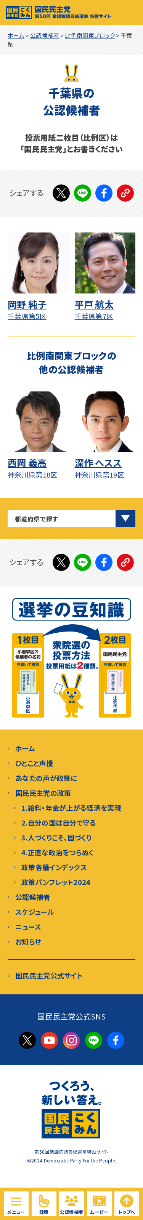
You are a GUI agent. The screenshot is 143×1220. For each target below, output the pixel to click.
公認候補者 (32, 897)
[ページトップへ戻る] (126, 1203)
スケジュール (34, 912)
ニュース (28, 926)
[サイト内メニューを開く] (16, 1203)
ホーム (25, 748)
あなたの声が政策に (46, 778)
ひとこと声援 (34, 763)
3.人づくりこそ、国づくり (56, 837)
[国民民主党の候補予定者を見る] (71, 1203)
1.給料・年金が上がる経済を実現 (71, 808)
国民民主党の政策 (43, 793)
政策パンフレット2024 (56, 882)
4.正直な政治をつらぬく (57, 852)
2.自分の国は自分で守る (58, 822)
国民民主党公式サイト (49, 975)
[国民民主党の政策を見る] (44, 1203)
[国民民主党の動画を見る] (99, 1203)
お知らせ (28, 941)
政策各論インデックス (54, 867)
